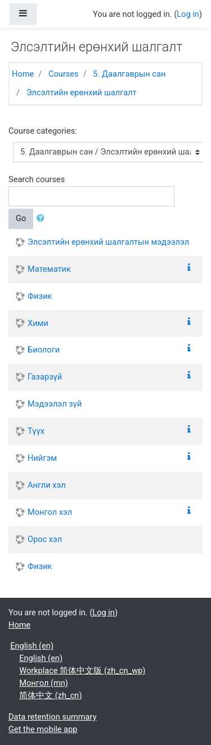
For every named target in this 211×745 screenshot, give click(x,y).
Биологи (44, 350)
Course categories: (42, 131)
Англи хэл (47, 485)
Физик (40, 296)
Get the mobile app (42, 729)
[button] (42, 219)
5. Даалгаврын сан (129, 74)
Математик (49, 269)
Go (21, 218)
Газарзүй (45, 377)
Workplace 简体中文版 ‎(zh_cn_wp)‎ (82, 670)
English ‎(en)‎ (31, 646)
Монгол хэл (50, 512)
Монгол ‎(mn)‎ (43, 683)
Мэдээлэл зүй (55, 404)
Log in (188, 14)
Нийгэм (42, 458)
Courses (63, 74)
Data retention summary (52, 717)
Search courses (36, 179)
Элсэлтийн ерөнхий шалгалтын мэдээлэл (108, 242)
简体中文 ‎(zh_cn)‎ (50, 695)
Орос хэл (45, 539)
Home (23, 74)
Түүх (36, 431)
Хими (38, 323)
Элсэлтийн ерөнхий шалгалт (81, 92)
